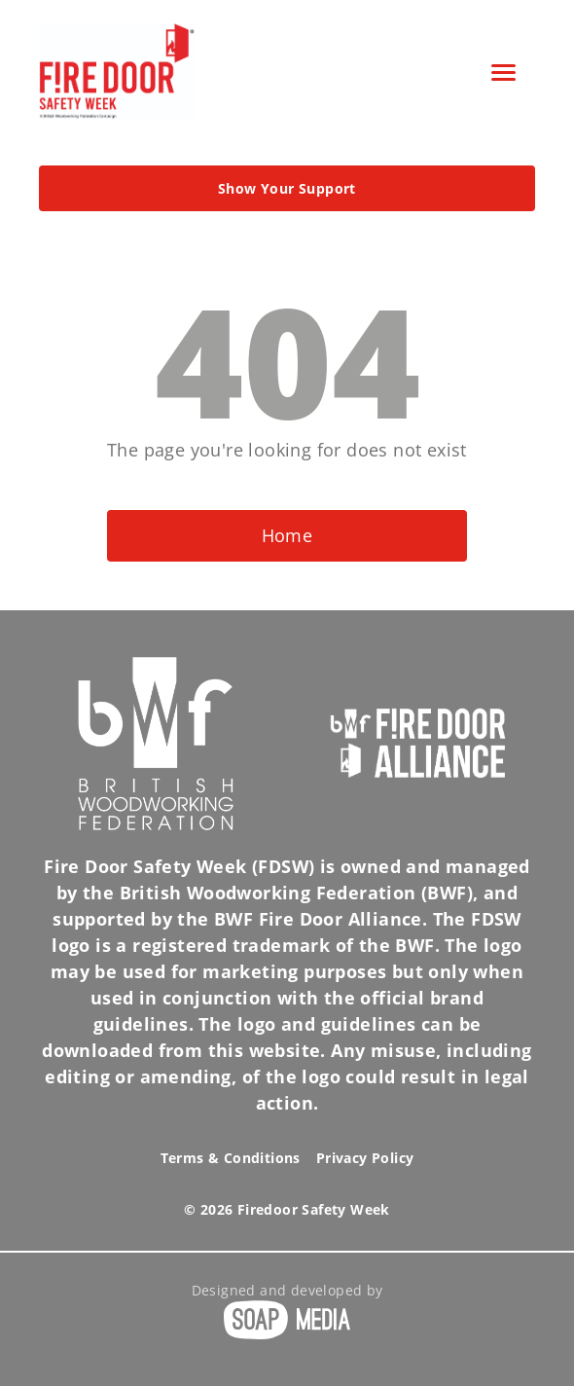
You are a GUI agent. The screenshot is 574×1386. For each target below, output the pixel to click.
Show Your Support (287, 188)
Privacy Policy (365, 1158)
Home (287, 535)
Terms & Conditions (231, 1158)
